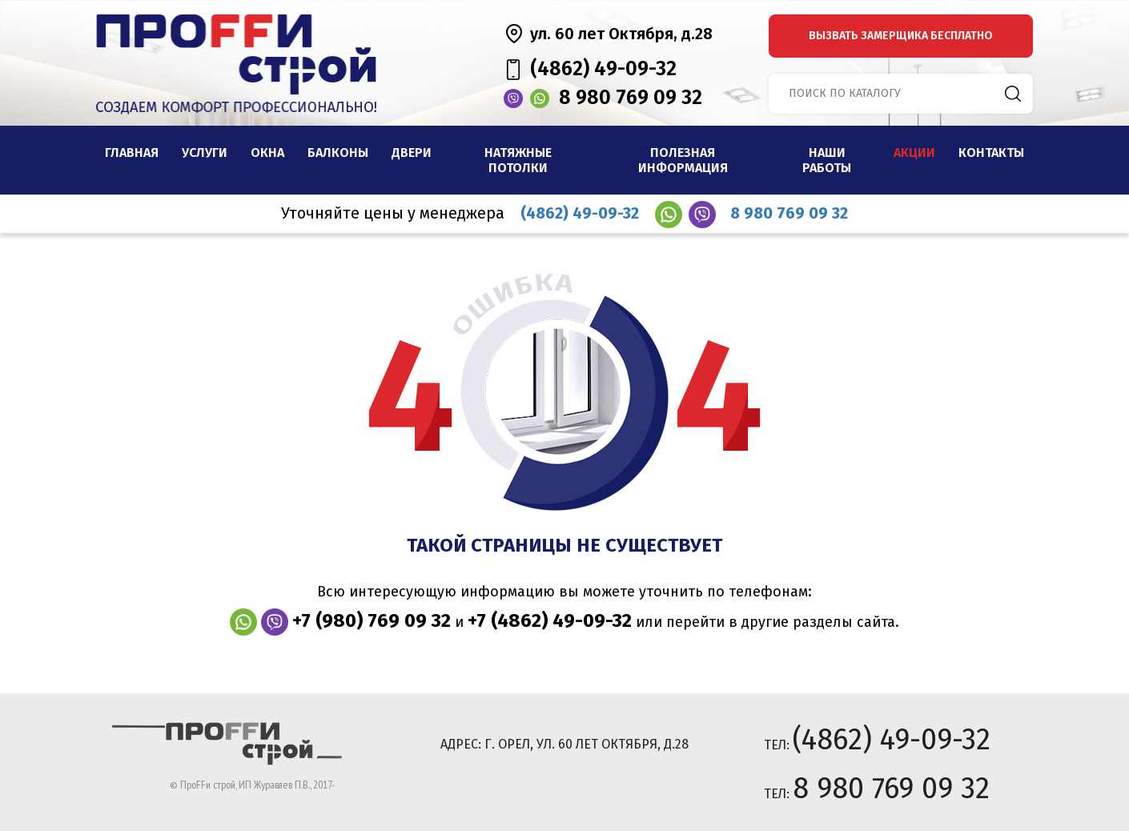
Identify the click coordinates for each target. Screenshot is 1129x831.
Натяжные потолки (518, 160)
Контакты (991, 152)
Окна (267, 152)
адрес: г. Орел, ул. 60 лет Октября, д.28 (564, 744)
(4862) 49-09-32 (603, 69)
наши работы (826, 160)
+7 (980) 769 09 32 (371, 620)
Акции (914, 152)
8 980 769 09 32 (630, 98)
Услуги (204, 152)
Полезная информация (683, 160)
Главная (132, 152)
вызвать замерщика (901, 35)
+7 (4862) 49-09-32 (550, 620)
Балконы (337, 152)
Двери (412, 152)
